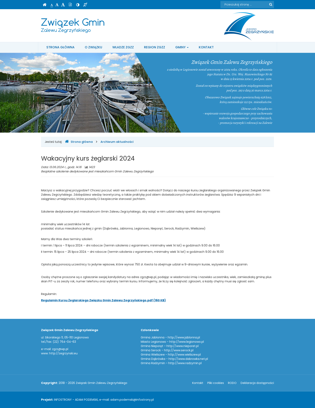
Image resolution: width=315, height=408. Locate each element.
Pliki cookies (215, 383)
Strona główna (60, 47)
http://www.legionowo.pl (186, 342)
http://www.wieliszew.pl (184, 355)
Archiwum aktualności (117, 142)
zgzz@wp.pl (60, 349)
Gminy (182, 47)
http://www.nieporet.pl (182, 346)
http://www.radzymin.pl (185, 363)
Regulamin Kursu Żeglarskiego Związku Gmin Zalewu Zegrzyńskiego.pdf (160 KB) (103, 300)
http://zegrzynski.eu (63, 353)
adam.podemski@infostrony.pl (132, 400)
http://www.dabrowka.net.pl (188, 359)
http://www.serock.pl (178, 350)
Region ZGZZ (154, 47)
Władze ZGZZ (123, 47)
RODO (232, 383)
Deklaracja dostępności (257, 383)
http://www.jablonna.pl (184, 337)
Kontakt (206, 47)
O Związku (93, 47)
